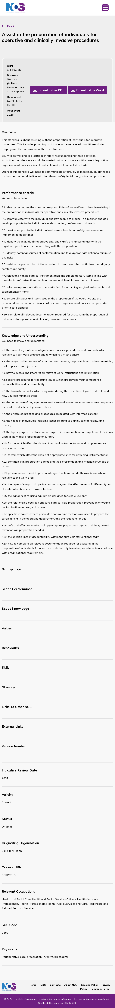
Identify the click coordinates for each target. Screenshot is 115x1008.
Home (32, 984)
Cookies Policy (89, 984)
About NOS (70, 984)
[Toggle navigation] (105, 8)
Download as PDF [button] (51, 90)
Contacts (55, 984)
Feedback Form (100, 988)
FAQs (43, 984)
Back (11, 26)
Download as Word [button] (90, 90)
